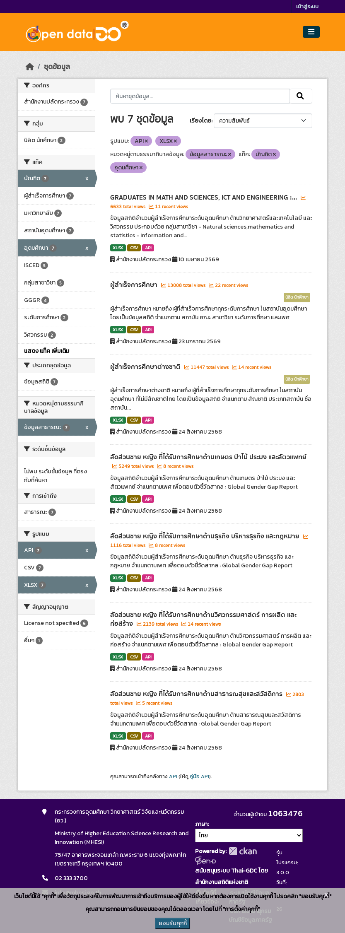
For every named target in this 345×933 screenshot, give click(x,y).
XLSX (118, 247)
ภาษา (201, 824)
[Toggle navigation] (311, 32)
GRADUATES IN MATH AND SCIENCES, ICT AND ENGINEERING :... (204, 197)
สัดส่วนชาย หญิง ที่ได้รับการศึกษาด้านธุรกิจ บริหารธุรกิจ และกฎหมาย (205, 536)
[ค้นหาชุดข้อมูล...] (200, 96)
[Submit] (301, 96)
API (148, 247)
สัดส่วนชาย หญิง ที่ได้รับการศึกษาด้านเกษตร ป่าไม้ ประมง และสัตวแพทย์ (208, 457)
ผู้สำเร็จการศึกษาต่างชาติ (146, 367)
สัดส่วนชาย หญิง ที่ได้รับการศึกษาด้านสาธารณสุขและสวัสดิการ (197, 694)
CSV (134, 247)
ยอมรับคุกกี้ (173, 923)
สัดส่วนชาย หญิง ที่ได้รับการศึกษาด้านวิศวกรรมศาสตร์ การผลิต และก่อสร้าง (203, 619)
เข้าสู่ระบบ (307, 6)
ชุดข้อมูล (57, 66)
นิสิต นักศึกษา (297, 297)
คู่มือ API (199, 776)
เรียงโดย (200, 120)
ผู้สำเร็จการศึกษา (134, 285)
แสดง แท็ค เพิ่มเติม (46, 351)
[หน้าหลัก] (30, 66)
